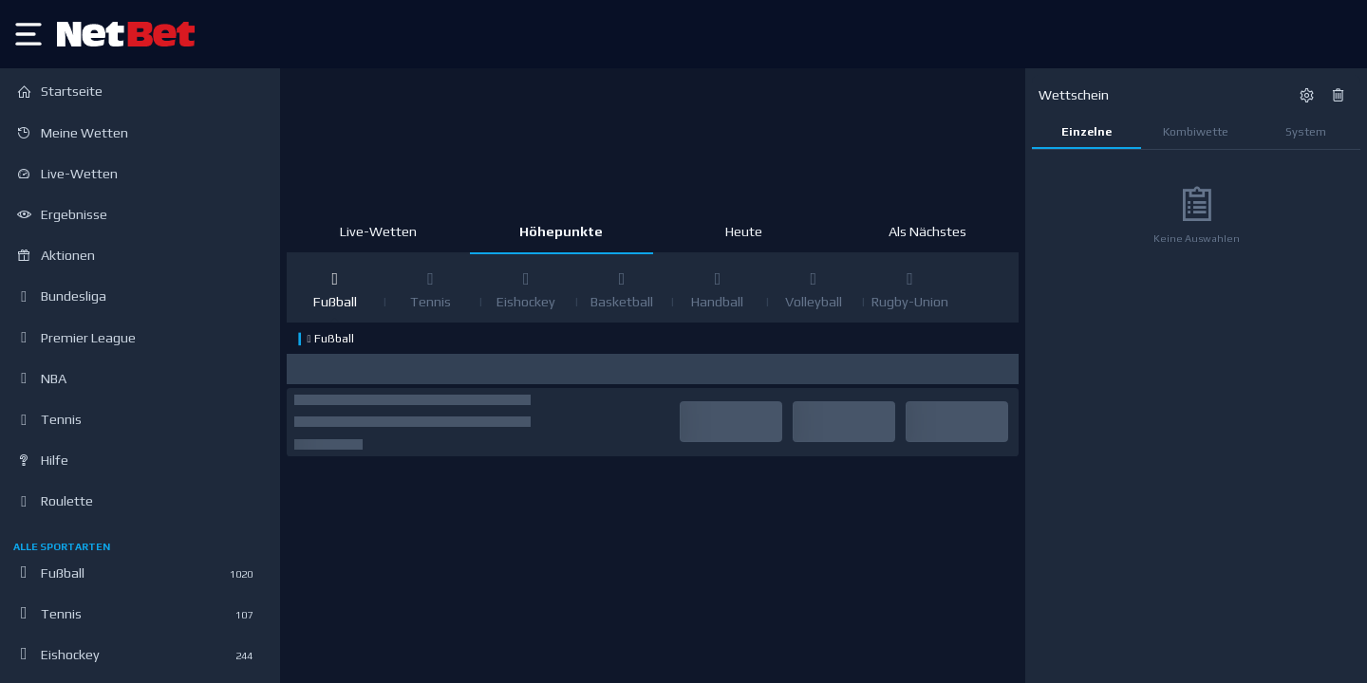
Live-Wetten (378, 231)
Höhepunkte (561, 231)
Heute (743, 231)
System (1305, 131)
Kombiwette (1195, 131)
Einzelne (1086, 131)
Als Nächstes (927, 231)
